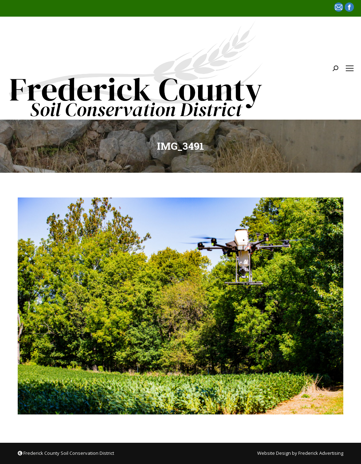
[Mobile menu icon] (349, 68)
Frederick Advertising (320, 453)
